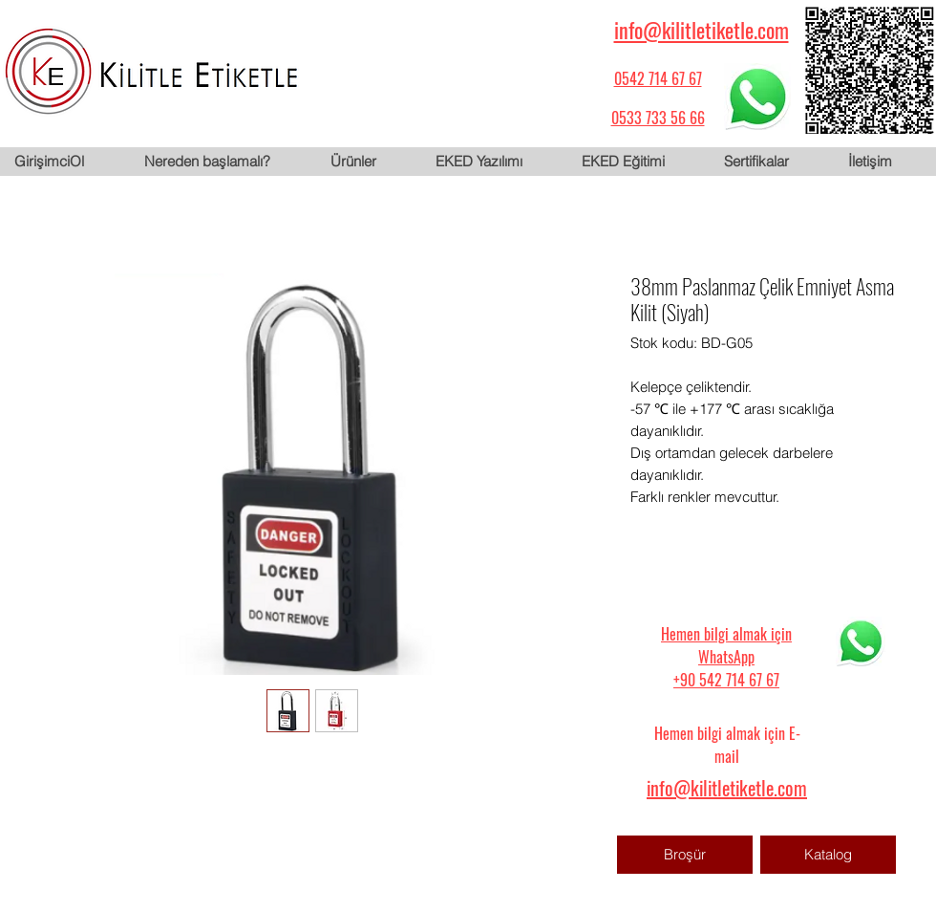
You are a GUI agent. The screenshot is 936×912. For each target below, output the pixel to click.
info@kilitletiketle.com (701, 29)
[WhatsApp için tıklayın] (757, 96)
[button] (367, 161)
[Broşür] (685, 855)
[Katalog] (828, 855)
